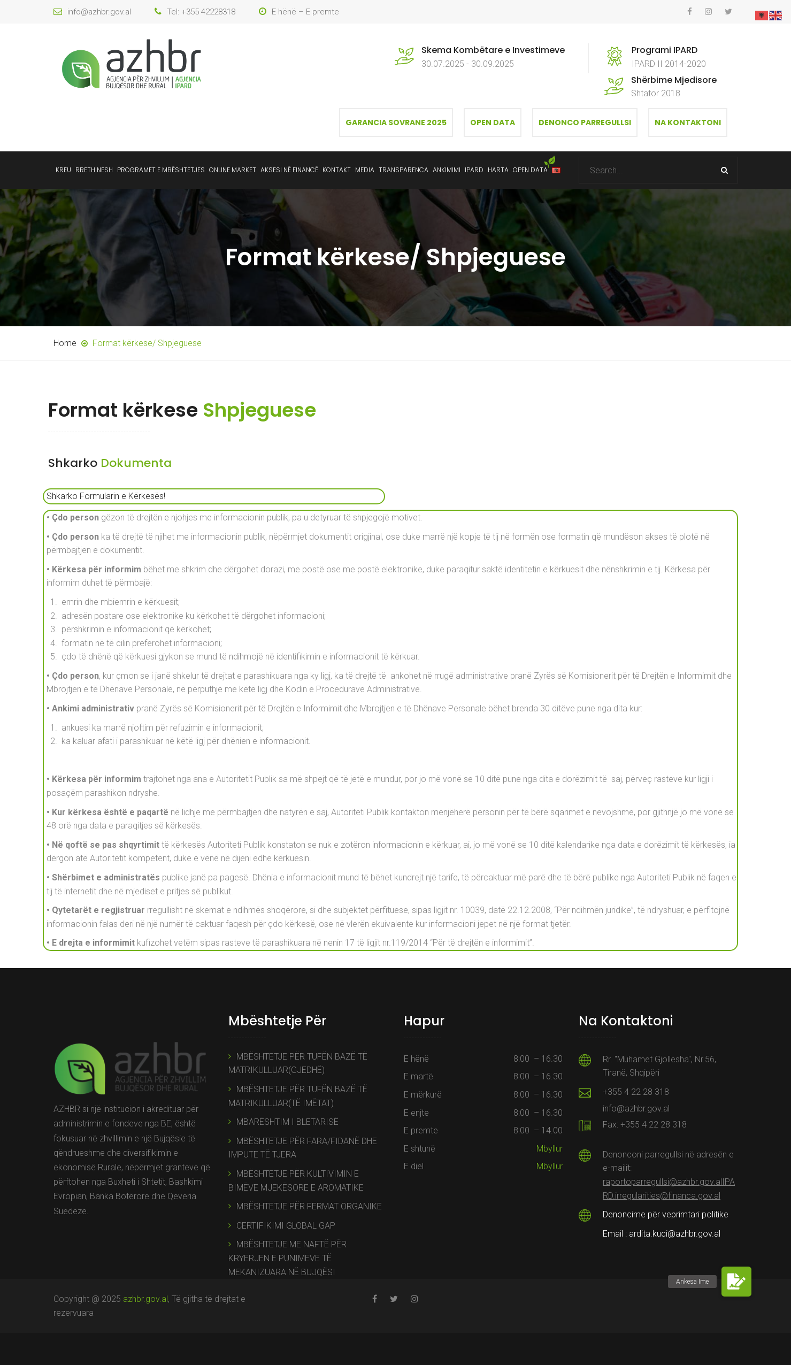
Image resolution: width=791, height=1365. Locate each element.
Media (364, 169)
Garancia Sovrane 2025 (396, 122)
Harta (498, 169)
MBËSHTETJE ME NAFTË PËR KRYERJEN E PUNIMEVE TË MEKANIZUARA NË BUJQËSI (287, 1258)
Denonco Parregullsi (585, 122)
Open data (530, 169)
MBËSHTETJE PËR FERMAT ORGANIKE (309, 1206)
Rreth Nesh (94, 169)
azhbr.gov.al (145, 1299)
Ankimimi (446, 169)
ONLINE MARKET (232, 169)
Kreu (63, 169)
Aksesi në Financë (289, 169)
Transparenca (403, 169)
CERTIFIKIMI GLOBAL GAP (285, 1226)
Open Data (492, 122)
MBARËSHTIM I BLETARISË (287, 1122)
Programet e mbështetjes (161, 169)
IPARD (474, 169)
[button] (736, 1282)
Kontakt (336, 169)
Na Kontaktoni (688, 122)
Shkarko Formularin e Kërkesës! (106, 496)
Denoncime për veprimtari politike (665, 1214)
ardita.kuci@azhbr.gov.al (674, 1234)
